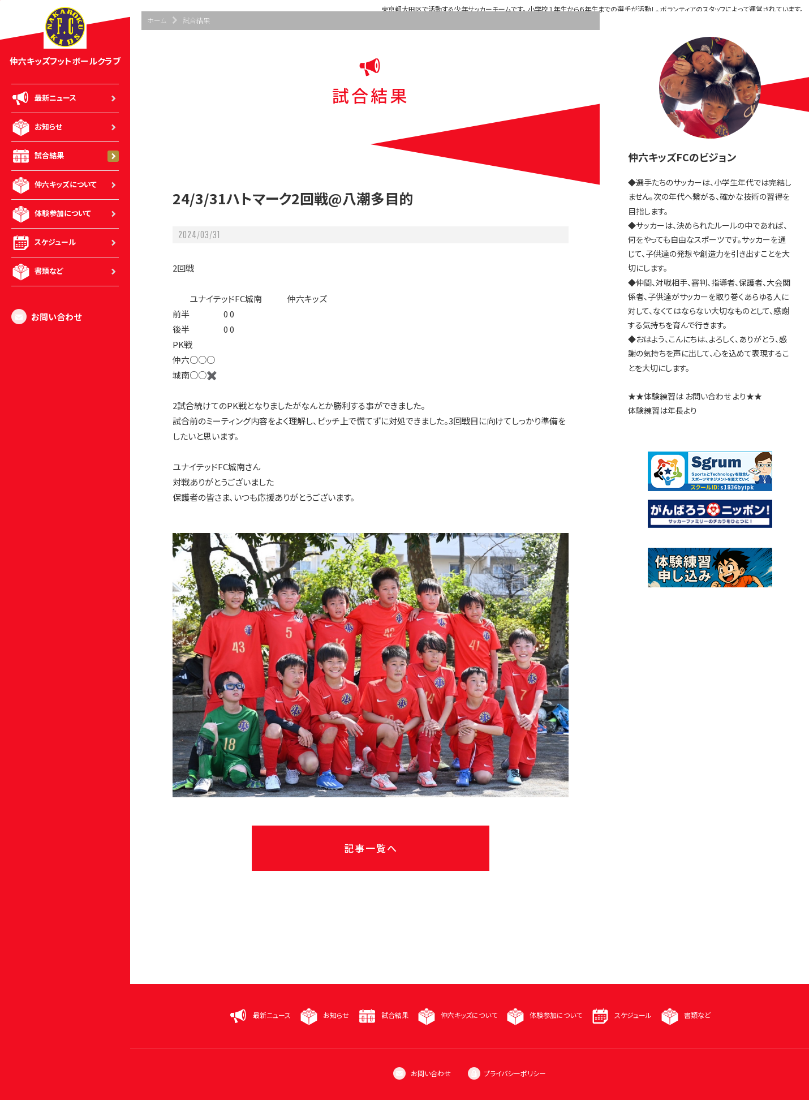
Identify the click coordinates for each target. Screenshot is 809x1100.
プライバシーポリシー (507, 1073)
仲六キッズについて (65, 185)
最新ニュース (65, 98)
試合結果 (65, 156)
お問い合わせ (46, 317)
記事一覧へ (371, 848)
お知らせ (65, 127)
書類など (65, 271)
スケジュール (65, 242)
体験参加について (65, 214)
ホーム (156, 20)
